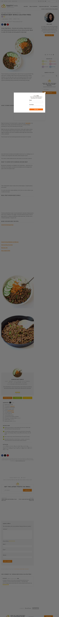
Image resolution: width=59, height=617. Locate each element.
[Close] (45, 93)
